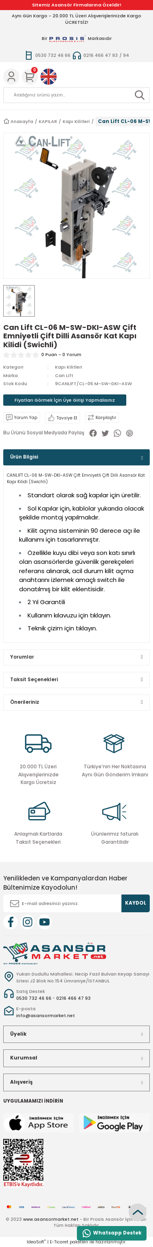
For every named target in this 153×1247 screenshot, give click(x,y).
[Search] (76, 95)
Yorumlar (22, 657)
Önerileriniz (24, 702)
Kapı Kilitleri (68, 367)
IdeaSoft (36, 1242)
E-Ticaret (59, 1242)
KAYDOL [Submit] (135, 903)
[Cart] (30, 77)
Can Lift (64, 375)
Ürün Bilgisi (24, 457)
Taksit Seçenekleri (34, 679)
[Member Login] (11, 77)
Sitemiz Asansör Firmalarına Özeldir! (76, 5)
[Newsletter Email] (76, 903)
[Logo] (54, 953)
